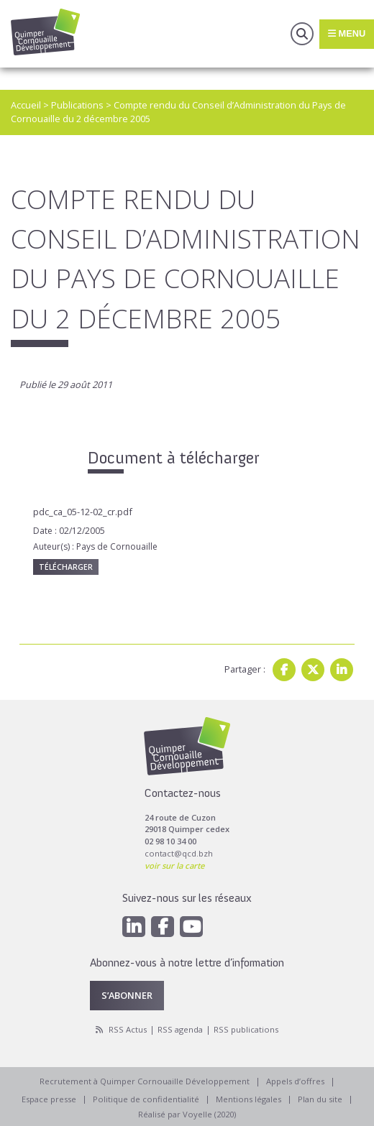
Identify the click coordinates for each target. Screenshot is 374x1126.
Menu (346, 33)
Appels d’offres (295, 1081)
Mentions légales (248, 1099)
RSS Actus (128, 1029)
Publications (77, 104)
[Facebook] (162, 926)
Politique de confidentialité (146, 1099)
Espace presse (49, 1099)
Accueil (26, 104)
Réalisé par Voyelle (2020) (187, 1114)
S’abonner (126, 995)
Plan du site (320, 1099)
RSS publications (246, 1029)
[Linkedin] (133, 926)
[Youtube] (191, 926)
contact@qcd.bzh (179, 853)
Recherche (302, 34)
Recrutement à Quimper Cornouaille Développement (145, 1081)
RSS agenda (180, 1029)
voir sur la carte (174, 865)
